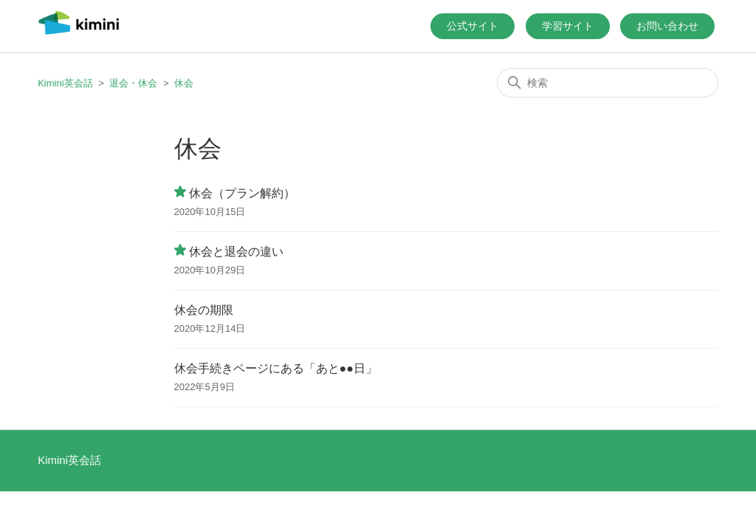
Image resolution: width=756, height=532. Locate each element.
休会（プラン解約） (242, 193)
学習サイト (568, 26)
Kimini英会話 (65, 83)
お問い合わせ (667, 26)
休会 (183, 83)
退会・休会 (133, 83)
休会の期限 (203, 310)
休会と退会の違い (236, 251)
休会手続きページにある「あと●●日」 (275, 368)
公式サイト (472, 26)
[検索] (607, 83)
